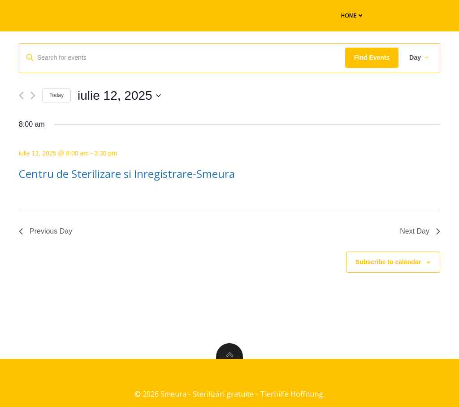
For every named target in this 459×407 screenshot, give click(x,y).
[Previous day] (21, 95)
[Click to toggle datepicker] (119, 96)
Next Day (420, 231)
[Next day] (32, 95)
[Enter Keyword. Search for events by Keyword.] (182, 58)
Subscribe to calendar (388, 261)
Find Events (372, 57)
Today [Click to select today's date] (56, 95)
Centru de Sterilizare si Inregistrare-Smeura (127, 173)
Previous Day (45, 231)
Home (348, 15)
